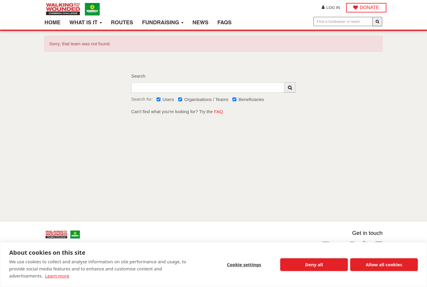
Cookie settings (244, 264)
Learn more (57, 276)
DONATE (369, 7)
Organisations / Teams (203, 99)
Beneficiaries (248, 99)
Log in (331, 7)
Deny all (314, 264)
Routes (122, 22)
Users (165, 99)
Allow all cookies (384, 264)
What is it (85, 22)
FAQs (224, 22)
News (200, 22)
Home (52, 22)
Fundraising (163, 22)
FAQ (218, 111)
